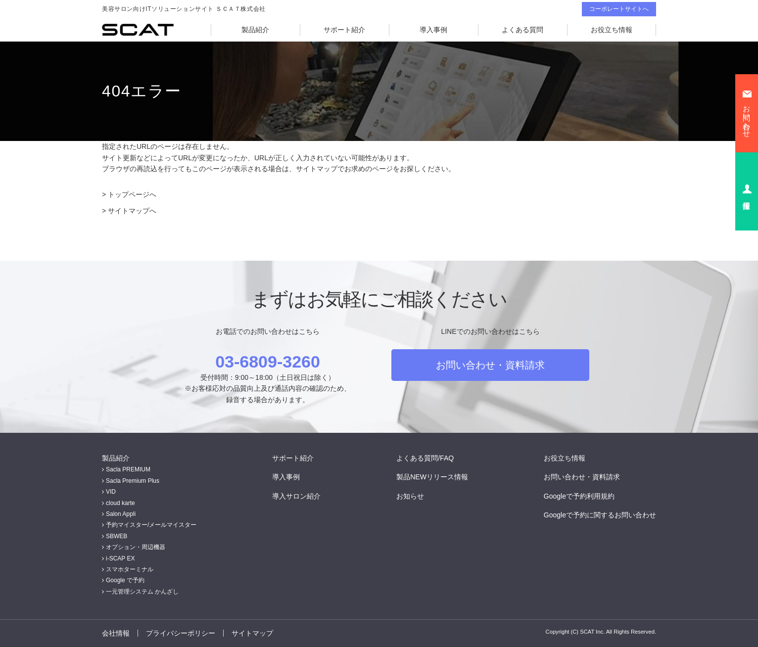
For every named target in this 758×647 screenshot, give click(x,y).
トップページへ (132, 194)
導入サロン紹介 (296, 496)
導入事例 (433, 30)
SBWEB (116, 536)
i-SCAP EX (120, 558)
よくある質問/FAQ (425, 458)
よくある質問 (522, 30)
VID (111, 491)
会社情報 (116, 633)
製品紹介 (255, 30)
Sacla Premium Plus (132, 480)
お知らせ (410, 496)
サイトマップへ (132, 211)
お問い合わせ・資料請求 (490, 365)
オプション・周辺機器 (135, 547)
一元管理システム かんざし (142, 591)
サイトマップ (252, 633)
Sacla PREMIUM (128, 469)
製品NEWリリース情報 (432, 477)
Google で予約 (125, 580)
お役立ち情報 (611, 30)
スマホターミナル (129, 569)
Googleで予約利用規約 (579, 496)
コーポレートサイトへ (619, 8)
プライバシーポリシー (180, 633)
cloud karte (120, 503)
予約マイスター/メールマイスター (151, 524)
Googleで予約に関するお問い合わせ (600, 515)
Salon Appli (121, 513)
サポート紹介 (344, 30)
